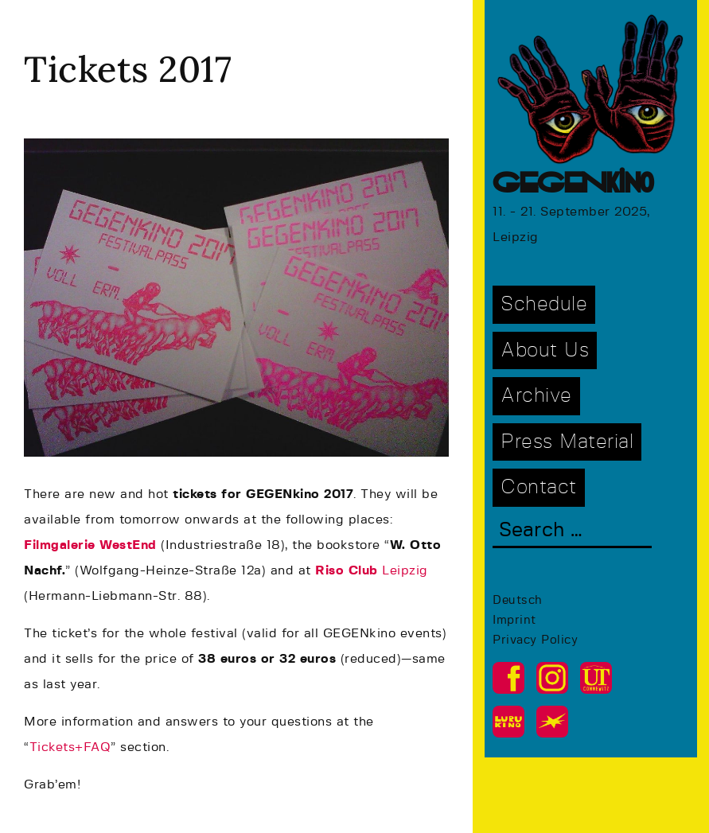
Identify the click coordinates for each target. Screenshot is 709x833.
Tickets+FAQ (70, 747)
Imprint (514, 620)
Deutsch (518, 600)
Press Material (567, 442)
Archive (536, 396)
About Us (545, 350)
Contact (539, 487)
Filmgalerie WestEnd (90, 545)
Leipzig (371, 570)
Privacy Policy (535, 640)
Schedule (544, 304)
